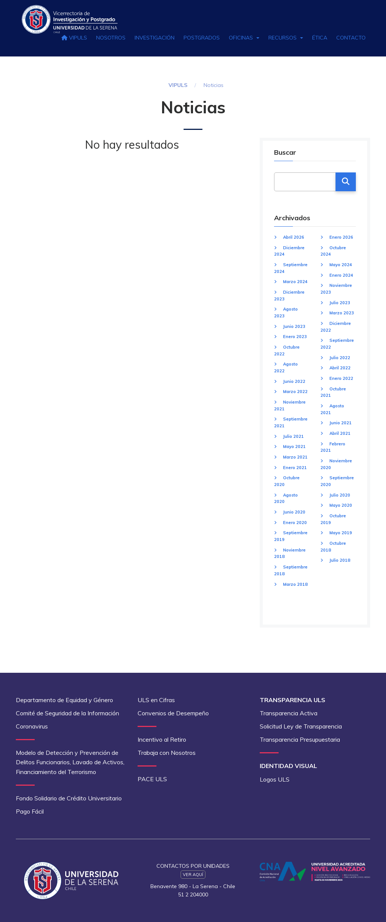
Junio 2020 (294, 512)
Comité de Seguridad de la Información (67, 713)
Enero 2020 (295, 522)
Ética (319, 37)
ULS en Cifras (156, 700)
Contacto (351, 37)
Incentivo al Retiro (162, 739)
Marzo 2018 (295, 584)
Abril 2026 (293, 237)
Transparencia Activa (288, 713)
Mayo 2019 (340, 532)
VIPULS (74, 37)
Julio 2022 (339, 357)
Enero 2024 (341, 275)
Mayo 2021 (294, 446)
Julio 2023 (339, 302)
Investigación (155, 37)
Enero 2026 (341, 237)
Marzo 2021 (295, 457)
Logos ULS (275, 779)
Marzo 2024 (295, 281)
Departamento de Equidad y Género (64, 700)
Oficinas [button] (244, 37)
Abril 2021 (340, 433)
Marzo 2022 (295, 391)
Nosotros (111, 37)
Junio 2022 (294, 381)
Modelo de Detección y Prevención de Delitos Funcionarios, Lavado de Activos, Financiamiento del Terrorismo (70, 762)
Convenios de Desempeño (173, 713)
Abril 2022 (340, 367)
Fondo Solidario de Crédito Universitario (69, 798)
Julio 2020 (339, 495)
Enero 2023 (295, 336)
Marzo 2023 (341, 312)
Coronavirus (32, 726)
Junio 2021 (340, 422)
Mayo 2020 (340, 505)
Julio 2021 (293, 436)
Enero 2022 (341, 378)
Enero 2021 (295, 467)
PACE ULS (152, 779)
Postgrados (202, 37)
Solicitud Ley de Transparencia (301, 726)
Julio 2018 (339, 560)
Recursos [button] (285, 37)
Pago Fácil (30, 811)
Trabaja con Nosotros (167, 752)
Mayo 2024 (340, 264)
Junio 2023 (294, 326)
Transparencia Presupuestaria (300, 739)
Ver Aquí (193, 874)
